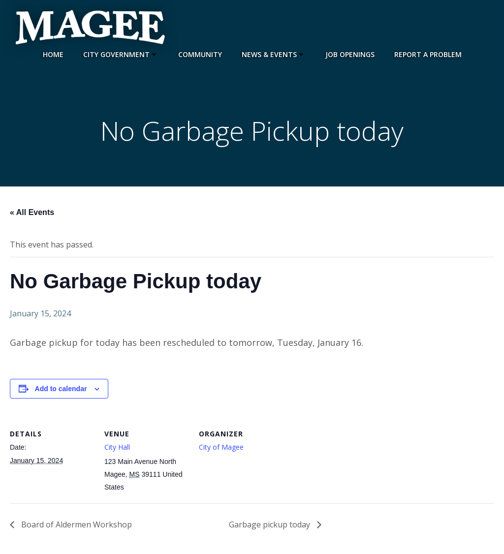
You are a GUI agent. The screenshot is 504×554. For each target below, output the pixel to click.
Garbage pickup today (270, 524)
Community (200, 54)
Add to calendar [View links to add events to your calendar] (61, 389)
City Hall (117, 447)
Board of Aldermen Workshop (75, 524)
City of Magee (221, 447)
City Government (120, 54)
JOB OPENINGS (350, 54)
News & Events (274, 54)
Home (53, 54)
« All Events (32, 212)
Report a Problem (428, 54)
